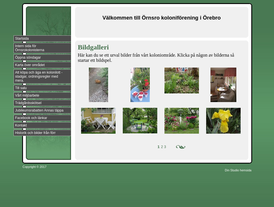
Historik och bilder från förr (35, 133)
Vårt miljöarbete (27, 95)
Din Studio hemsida (238, 170)
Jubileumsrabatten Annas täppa (39, 110)
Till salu (21, 88)
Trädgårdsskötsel (28, 103)
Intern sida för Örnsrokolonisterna (29, 48)
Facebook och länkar (31, 118)
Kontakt (21, 125)
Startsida (22, 39)
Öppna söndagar (28, 57)
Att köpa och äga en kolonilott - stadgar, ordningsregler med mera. (39, 76)
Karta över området (30, 65)
